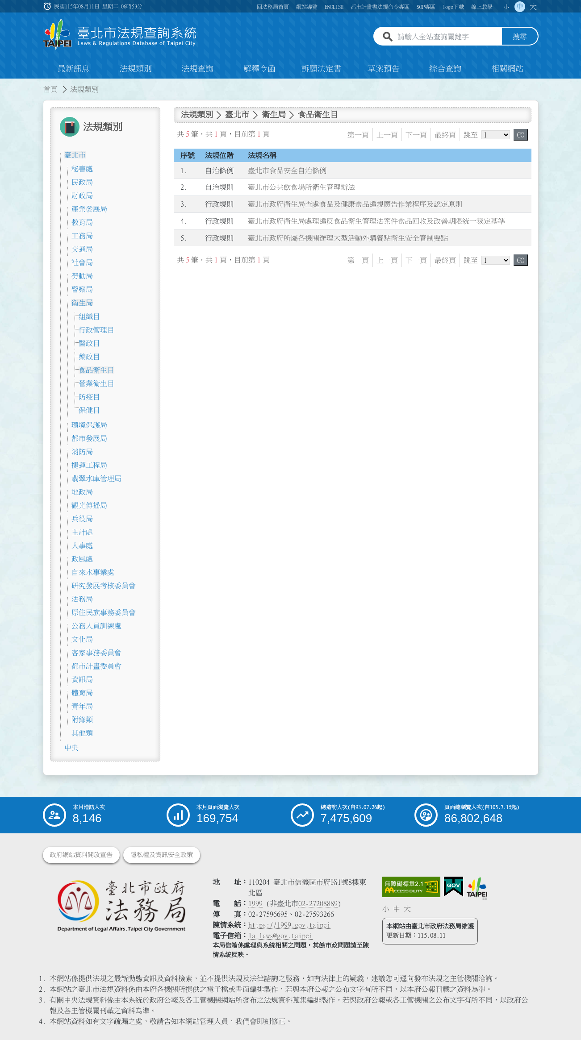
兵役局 (82, 518)
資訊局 (82, 679)
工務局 (82, 235)
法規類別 (136, 69)
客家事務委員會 (96, 652)
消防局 (82, 451)
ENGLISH (334, 6)
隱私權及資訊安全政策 (161, 855)
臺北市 (75, 154)
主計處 (82, 532)
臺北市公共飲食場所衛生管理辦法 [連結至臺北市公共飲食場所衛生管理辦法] (301, 187)
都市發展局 (89, 438)
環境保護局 (89, 424)
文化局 (82, 639)
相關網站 (507, 69)
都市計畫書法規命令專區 (380, 6)
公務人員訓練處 (96, 625)
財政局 (82, 195)
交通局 (82, 249)
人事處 (82, 545)
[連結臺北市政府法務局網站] (121, 905)
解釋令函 (259, 69)
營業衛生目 (96, 383)
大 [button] (533, 6)
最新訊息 (74, 69)
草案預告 (384, 69)
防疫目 (89, 396)
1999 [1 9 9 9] (255, 903)
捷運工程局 (89, 465)
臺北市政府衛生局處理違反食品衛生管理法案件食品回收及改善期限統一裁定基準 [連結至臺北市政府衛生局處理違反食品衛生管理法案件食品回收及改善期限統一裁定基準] (376, 221)
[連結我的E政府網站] (453, 887)
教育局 (82, 222)
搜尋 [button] (520, 37)
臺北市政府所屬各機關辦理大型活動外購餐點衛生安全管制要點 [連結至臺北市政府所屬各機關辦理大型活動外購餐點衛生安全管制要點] (348, 237)
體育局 (82, 692)
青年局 (82, 706)
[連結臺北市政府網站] (477, 888)
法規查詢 (197, 69)
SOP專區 (426, 6)
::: (5, 83)
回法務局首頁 (273, 6)
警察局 (82, 289)
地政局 (82, 491)
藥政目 (89, 356)
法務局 (82, 599)
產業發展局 (89, 208)
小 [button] (506, 6)
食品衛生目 (96, 370)
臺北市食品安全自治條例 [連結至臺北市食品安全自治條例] (287, 170)
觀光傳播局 (89, 505)
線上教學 (482, 6)
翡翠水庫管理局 (96, 478)
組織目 (89, 316)
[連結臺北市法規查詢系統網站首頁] (120, 34)
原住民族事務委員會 (103, 612)
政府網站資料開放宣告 (81, 855)
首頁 (50, 89)
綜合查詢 (445, 69)
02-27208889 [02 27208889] (318, 903)
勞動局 (82, 275)
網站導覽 (307, 6)
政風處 (82, 558)
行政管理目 (96, 329)
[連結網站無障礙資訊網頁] (411, 887)
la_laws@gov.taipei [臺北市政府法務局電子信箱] (280, 935)
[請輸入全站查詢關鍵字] (448, 37)
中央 (71, 747)
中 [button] (520, 7)
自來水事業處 (92, 572)
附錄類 (82, 719)
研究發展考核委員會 (103, 585)
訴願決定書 (321, 69)
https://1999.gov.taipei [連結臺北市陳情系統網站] (289, 924)
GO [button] (520, 134)
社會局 (82, 262)
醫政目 (89, 343)
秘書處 (82, 168)
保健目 (89, 410)
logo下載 (453, 6)
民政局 (82, 182)
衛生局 (82, 302)
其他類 (82, 732)
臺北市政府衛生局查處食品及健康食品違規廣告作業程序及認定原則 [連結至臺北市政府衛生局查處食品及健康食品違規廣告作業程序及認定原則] (355, 204)
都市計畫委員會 (96, 666)
